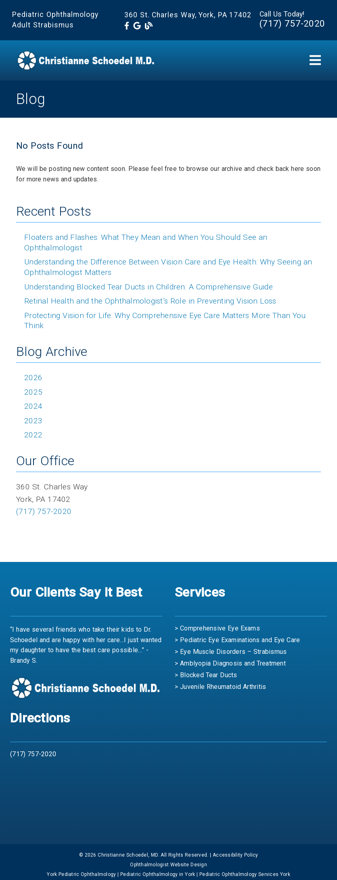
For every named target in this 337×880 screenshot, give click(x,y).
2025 (33, 392)
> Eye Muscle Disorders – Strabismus (231, 651)
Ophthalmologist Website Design (168, 865)
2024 (33, 406)
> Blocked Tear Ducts (206, 675)
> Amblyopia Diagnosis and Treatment (230, 663)
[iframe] (168, 796)
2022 (33, 434)
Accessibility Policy (235, 855)
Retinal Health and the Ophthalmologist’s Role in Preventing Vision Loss (150, 301)
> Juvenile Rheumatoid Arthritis (220, 687)
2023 (33, 420)
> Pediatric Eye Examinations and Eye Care (237, 640)
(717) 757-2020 (292, 23)
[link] (126, 26)
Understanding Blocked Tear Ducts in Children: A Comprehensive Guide (148, 286)
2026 (33, 377)
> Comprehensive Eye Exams (217, 628)
